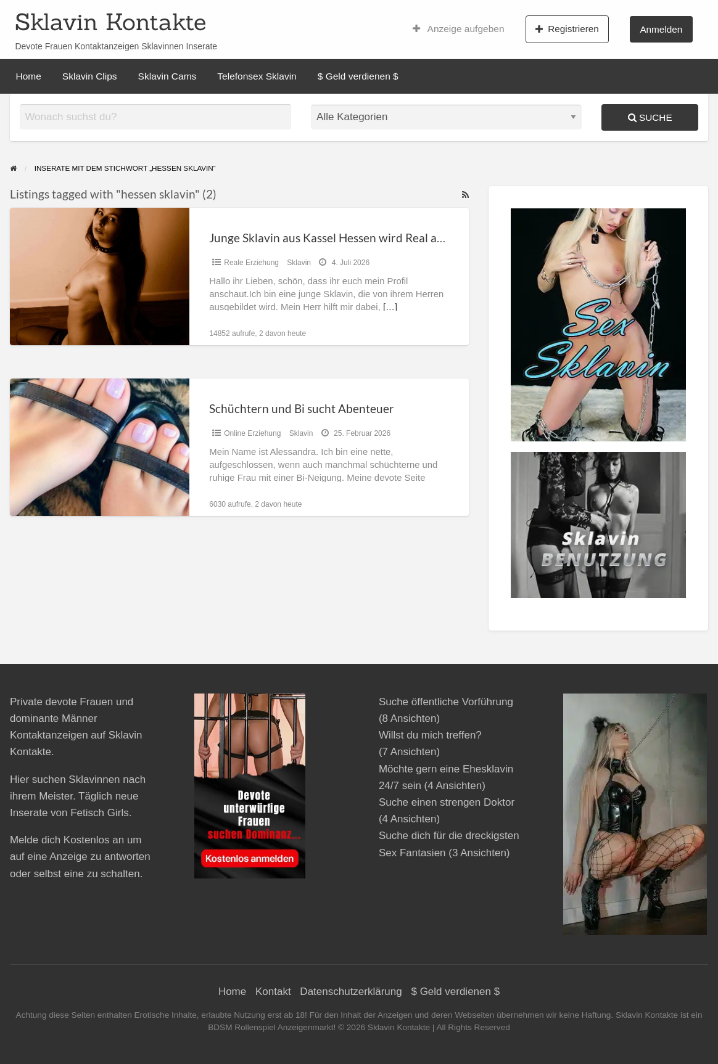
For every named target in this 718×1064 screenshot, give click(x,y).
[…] (390, 307)
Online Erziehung (252, 433)
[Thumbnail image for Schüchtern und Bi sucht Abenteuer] (99, 447)
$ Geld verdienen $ (358, 76)
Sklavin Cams (167, 76)
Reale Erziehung (251, 262)
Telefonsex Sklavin (256, 76)
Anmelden (661, 29)
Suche (650, 117)
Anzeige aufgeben (459, 29)
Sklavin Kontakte (110, 21)
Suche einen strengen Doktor (446, 802)
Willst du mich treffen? (430, 735)
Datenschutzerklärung (351, 991)
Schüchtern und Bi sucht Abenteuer (301, 408)
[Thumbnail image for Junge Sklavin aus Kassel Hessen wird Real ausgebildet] (99, 276)
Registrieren (567, 29)
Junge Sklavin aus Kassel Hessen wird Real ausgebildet (350, 238)
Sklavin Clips (89, 76)
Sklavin (299, 262)
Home (28, 76)
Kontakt (273, 991)
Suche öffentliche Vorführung (446, 702)
